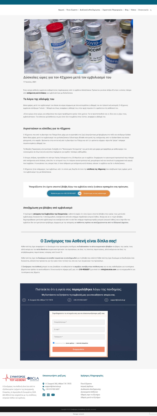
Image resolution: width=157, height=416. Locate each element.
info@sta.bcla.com (108, 269)
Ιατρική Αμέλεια (87, 386)
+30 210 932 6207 (52, 389)
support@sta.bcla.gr (53, 386)
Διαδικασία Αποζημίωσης (91, 389)
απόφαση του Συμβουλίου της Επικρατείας (50, 214)
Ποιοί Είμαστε (86, 384)
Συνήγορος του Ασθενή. (78, 409)
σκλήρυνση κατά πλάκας (36, 93)
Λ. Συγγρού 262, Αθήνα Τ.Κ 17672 (58, 384)
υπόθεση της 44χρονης (96, 169)
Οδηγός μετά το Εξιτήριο (90, 397)
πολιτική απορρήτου (82, 343)
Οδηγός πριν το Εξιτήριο (90, 395)
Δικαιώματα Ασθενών (89, 392)
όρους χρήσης (70, 343)
